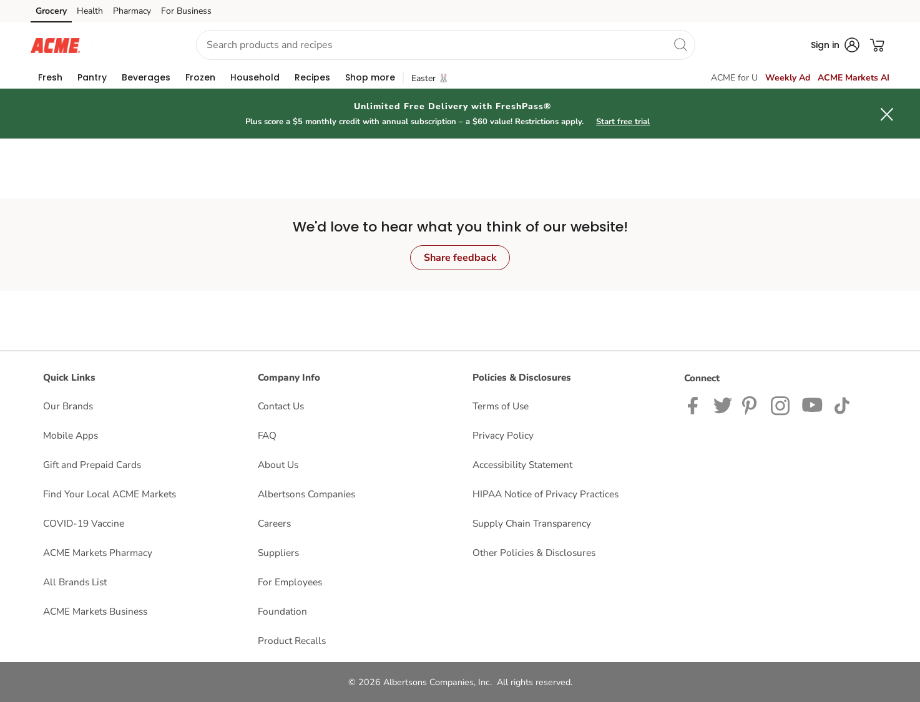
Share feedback (460, 258)
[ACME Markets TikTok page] (842, 404)
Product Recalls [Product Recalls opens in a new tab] (292, 640)
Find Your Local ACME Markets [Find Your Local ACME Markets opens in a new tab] (109, 493)
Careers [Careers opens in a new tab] (274, 523)
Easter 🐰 (430, 78)
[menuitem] (50, 77)
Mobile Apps (70, 435)
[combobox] (445, 45)
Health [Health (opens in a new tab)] (90, 11)
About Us (278, 464)
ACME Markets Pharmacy (97, 552)
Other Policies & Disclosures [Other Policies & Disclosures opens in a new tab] (533, 552)
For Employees (290, 581)
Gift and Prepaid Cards (92, 464)
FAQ (267, 435)
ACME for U (734, 78)
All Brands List (75, 581)
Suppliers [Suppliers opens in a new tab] (278, 552)
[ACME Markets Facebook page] (696, 404)
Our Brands (68, 405)
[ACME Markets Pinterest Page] (751, 404)
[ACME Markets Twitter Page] (722, 404)
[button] (133, 45)
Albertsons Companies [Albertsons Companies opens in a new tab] (306, 493)
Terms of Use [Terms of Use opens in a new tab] (500, 405)
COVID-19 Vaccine (83, 523)
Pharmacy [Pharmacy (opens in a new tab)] (132, 11)
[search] (680, 44)
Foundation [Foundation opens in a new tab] (282, 611)
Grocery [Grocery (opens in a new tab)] (51, 11)
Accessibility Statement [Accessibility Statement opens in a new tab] (522, 464)
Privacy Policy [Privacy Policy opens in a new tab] (503, 435)
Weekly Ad (787, 78)
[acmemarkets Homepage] (55, 44)
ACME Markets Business (95, 611)
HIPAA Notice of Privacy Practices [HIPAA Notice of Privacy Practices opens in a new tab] (545, 493)
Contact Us (281, 405)
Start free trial (623, 121)
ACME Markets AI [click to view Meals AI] (853, 78)
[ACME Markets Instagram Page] (781, 404)
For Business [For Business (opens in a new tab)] (186, 11)
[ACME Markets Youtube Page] (812, 404)
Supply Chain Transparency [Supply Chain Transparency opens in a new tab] (531, 523)
